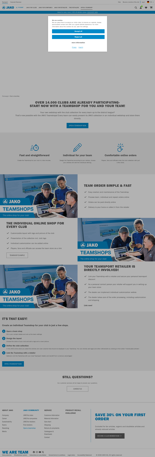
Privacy (74, 47)
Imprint (81, 47)
